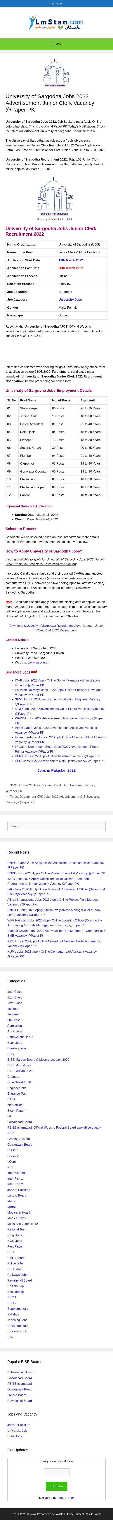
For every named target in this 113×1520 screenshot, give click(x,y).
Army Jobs (14, 1031)
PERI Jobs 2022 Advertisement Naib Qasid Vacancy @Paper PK (60, 761)
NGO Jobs (14, 1241)
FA (9, 1116)
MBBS (11, 1207)
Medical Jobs (16, 1218)
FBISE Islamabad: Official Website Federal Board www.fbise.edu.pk (54, 1127)
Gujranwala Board (19, 1144)
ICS (10, 1167)
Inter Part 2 (15, 1184)
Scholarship (15, 1292)
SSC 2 (11, 1303)
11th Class (14, 997)
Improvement (16, 1173)
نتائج (10, 1337)
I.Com (11, 1161)
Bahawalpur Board (20, 1037)
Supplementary (17, 1308)
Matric (11, 1201)
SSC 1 (11, 1297)
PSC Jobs (14, 1269)
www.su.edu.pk (38, 662)
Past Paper (15, 1246)
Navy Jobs (14, 1235)
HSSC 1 (13, 1150)
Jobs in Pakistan (18, 1190)
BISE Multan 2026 (20, 1071)
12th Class (14, 1003)
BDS (10, 1054)
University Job (17, 1331)
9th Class (13, 1020)
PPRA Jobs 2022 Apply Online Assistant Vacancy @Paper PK (58, 756)
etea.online (15, 1105)
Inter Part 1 (15, 1178)
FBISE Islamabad (19, 1383)
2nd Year (13, 1014)
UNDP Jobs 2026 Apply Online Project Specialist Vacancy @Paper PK (56, 873)
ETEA (11, 1099)
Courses (13, 1076)
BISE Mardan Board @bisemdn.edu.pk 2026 (38, 1059)
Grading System (18, 1139)
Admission (14, 1025)
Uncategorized (17, 1326)
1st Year (13, 1009)
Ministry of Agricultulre (22, 1224)
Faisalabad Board (19, 1122)
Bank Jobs (14, 1043)
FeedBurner (65, 1498)
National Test (16, 1229)
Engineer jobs (17, 1088)
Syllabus (13, 1314)
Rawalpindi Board (19, 1280)
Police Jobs (15, 1263)
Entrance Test (17, 1093)
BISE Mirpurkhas (19, 1065)
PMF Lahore (16, 1258)
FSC (10, 1133)
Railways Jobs (17, 1275)
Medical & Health (19, 1212)
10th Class (14, 991)
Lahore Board (16, 1195)
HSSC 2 (13, 1156)
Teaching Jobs (17, 1320)
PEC (10, 1252)
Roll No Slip (15, 1286)
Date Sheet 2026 (19, 1082)
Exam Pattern (16, 1110)
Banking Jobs (16, 1048)
